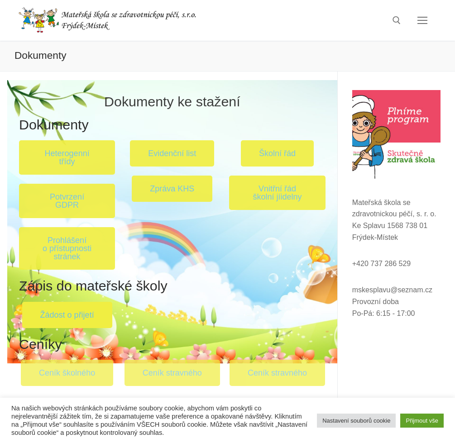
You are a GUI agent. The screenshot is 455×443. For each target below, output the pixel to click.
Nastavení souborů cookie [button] (356, 420)
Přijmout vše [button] (422, 420)
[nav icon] (422, 20)
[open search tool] (397, 20)
